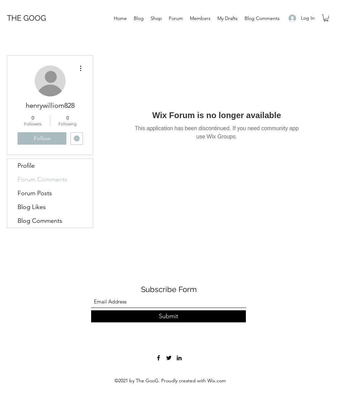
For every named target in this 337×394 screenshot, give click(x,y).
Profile (26, 165)
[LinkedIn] (179, 357)
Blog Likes (32, 207)
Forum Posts (35, 193)
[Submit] (168, 316)
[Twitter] (168, 357)
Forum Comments (42, 179)
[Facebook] (158, 357)
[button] (326, 17)
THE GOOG (26, 17)
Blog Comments (40, 221)
